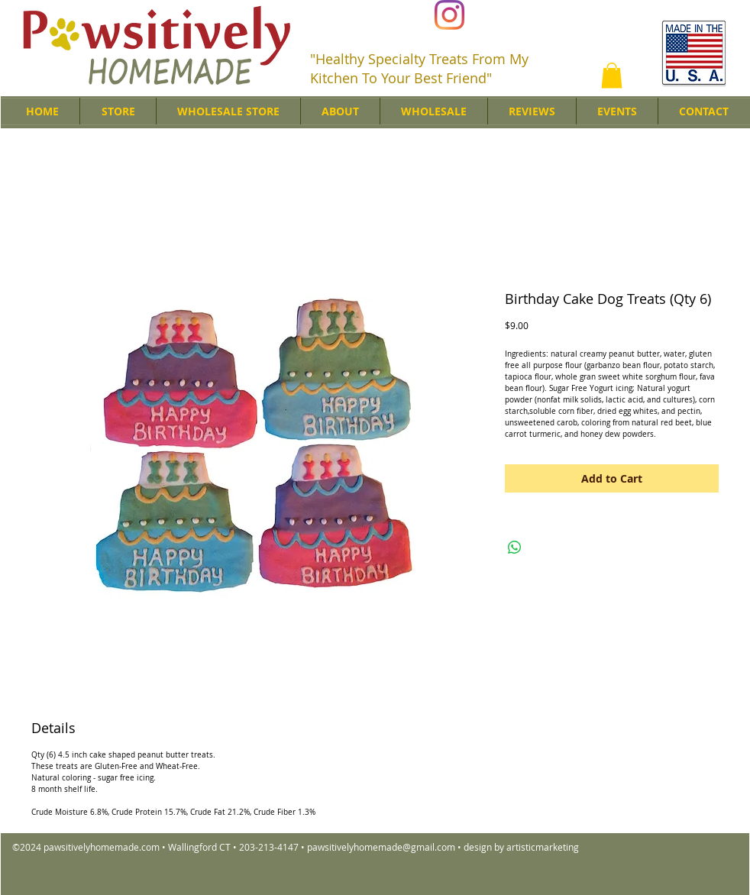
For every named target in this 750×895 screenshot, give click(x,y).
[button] (611, 75)
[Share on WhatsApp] (515, 547)
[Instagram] (449, 15)
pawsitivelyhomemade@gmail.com (381, 847)
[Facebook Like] (576, 16)
